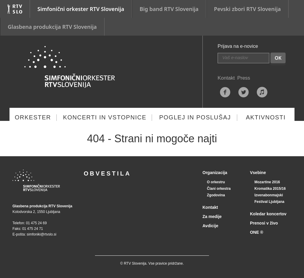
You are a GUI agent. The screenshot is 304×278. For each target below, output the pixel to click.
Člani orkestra (219, 189)
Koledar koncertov (268, 213)
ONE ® (256, 232)
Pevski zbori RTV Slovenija (247, 8)
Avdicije (210, 225)
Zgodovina (216, 195)
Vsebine (258, 172)
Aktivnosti (266, 117)
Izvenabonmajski (268, 195)
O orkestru (216, 182)
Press (243, 78)
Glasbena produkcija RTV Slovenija (52, 26)
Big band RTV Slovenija (169, 8)
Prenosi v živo (264, 223)
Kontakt (226, 78)
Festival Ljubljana (269, 202)
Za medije (212, 216)
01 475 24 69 (36, 223)
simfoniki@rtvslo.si (41, 234)
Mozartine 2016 (267, 182)
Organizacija (214, 172)
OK (278, 58)
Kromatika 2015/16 (270, 189)
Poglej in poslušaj (195, 117)
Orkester (33, 117)
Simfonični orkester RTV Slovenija (80, 8)
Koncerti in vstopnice (104, 117)
